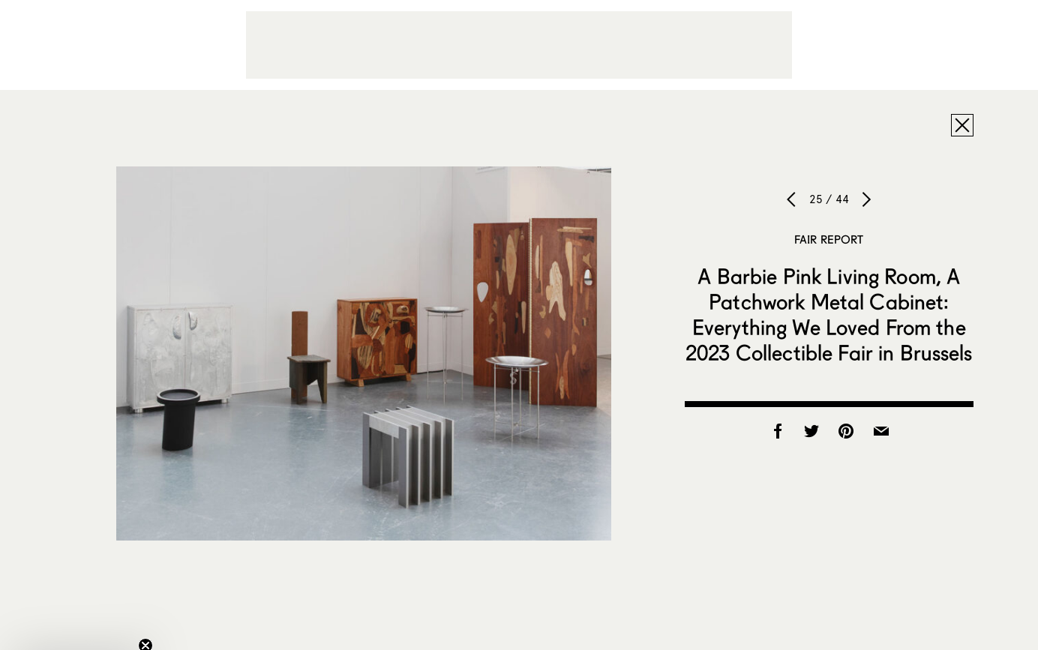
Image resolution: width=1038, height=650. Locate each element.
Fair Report (829, 239)
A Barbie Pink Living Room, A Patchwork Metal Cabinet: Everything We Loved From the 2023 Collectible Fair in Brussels (829, 314)
